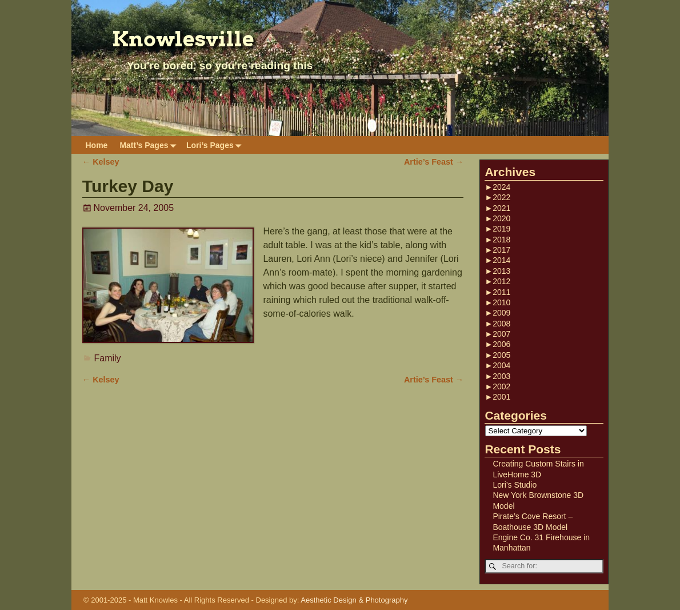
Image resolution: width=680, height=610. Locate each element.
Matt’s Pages (149, 145)
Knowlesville (183, 38)
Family (107, 358)
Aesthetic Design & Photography (354, 600)
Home (97, 145)
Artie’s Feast (433, 161)
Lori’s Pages (216, 145)
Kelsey (100, 161)
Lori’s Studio (515, 484)
